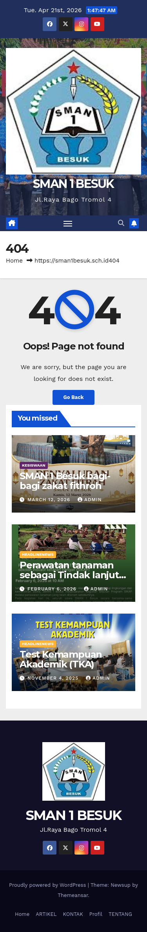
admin (90, 499)
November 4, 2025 (53, 678)
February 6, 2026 (52, 589)
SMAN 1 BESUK (73, 183)
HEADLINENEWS (38, 554)
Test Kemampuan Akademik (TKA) (61, 659)
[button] (121, 223)
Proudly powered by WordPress (48, 885)
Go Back (74, 397)
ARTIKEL (46, 914)
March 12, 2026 (49, 499)
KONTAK (73, 914)
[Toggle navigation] (67, 223)
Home (14, 260)
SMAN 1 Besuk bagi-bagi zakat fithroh (65, 480)
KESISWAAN (33, 465)
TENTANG (120, 914)
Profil (95, 914)
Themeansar (73, 895)
